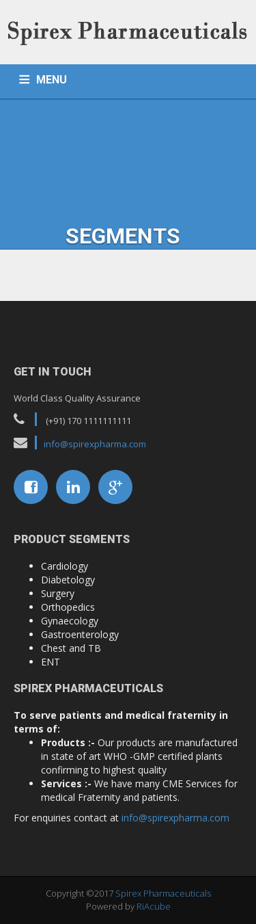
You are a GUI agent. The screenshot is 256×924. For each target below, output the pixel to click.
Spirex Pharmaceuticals (163, 893)
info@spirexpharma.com (95, 444)
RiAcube (154, 906)
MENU (51, 79)
